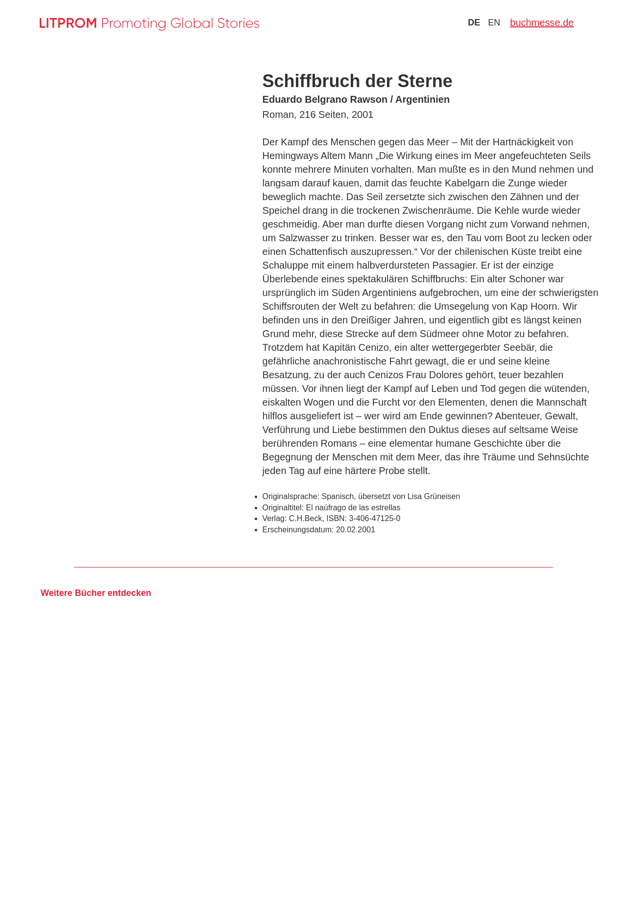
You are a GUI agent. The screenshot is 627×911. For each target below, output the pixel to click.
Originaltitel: (283, 507)
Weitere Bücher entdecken (96, 593)
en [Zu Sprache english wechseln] (494, 22)
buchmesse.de (542, 22)
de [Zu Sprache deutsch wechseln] (474, 22)
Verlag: (275, 518)
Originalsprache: (291, 496)
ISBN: (336, 518)
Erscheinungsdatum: (298, 529)
